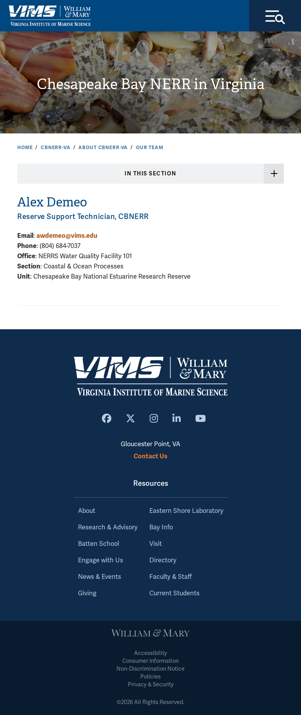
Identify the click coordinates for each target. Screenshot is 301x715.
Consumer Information (150, 661)
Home (25, 147)
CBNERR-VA (56, 147)
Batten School (98, 544)
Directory (162, 560)
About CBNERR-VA (103, 147)
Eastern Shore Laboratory (186, 511)
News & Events (99, 577)
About (86, 511)
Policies (150, 676)
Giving (87, 593)
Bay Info (161, 527)
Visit (155, 544)
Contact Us (150, 456)
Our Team (149, 147)
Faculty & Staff (170, 577)
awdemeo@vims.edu (66, 236)
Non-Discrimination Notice (150, 669)
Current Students (174, 593)
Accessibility (150, 653)
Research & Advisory (108, 527)
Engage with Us (100, 560)
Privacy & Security (151, 684)
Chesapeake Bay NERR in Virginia (151, 84)
